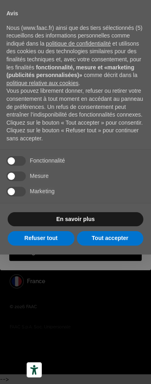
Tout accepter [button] (110, 238)
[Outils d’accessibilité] (34, 370)
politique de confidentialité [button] (78, 43)
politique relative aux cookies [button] (42, 83)
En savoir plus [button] (75, 219)
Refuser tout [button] (41, 238)
